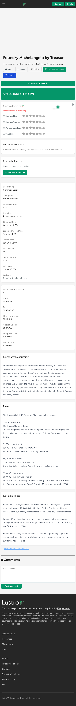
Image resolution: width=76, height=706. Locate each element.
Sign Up (58, 4)
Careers (5, 649)
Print (8, 69)
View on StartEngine (38, 83)
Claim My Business (54, 69)
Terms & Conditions (11, 674)
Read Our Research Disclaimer (16, 549)
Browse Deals (8, 634)
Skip (42, 116)
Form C (9, 75)
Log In (70, 4)
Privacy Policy (8, 679)
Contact (6, 669)
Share (21, 69)
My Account (7, 644)
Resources (7, 639)
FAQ (4, 684)
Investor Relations (10, 664)
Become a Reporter (15, 172)
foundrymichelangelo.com (15, 278)
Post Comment (11, 586)
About (5, 658)
